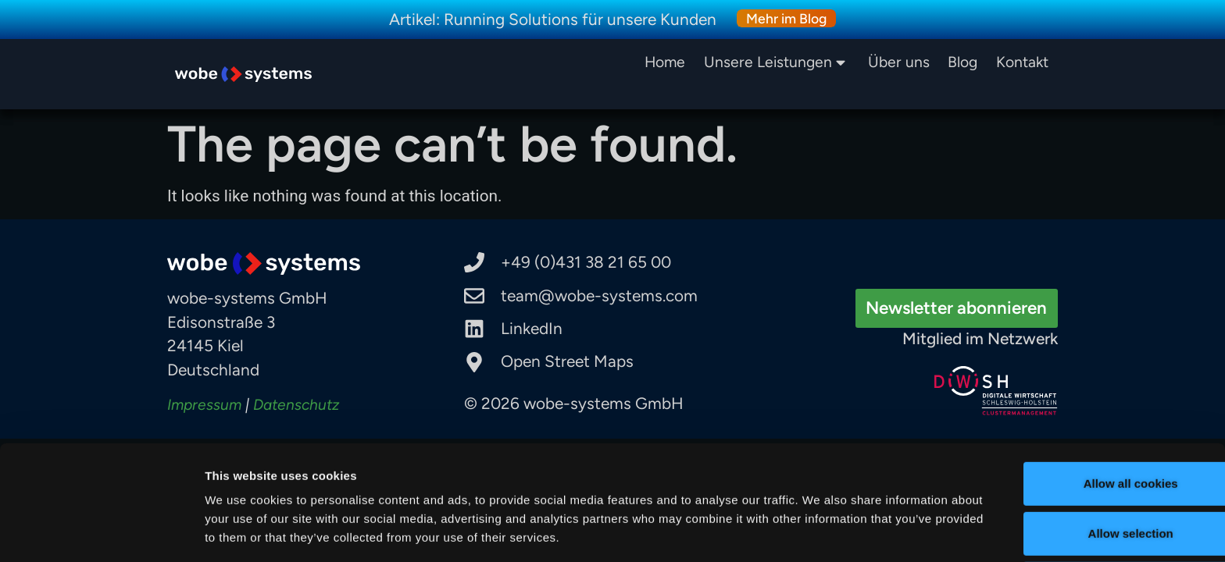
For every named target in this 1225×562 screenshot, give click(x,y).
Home (670, 62)
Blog (962, 62)
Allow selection (1094, 471)
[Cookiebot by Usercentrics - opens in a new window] (101, 531)
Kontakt (1022, 62)
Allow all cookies (1095, 421)
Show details (820, 525)
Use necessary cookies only (1094, 521)
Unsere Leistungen (777, 62)
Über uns (899, 62)
